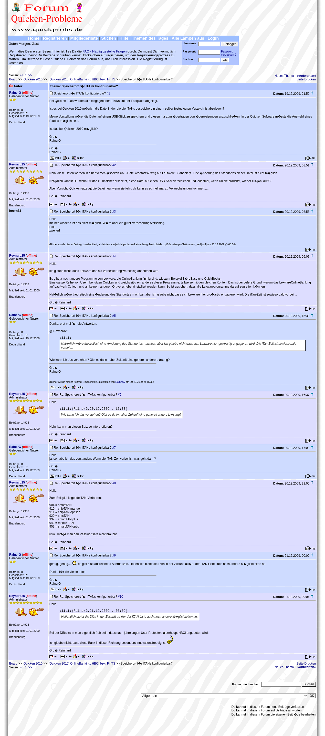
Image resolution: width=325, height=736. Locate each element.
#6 (119, 394)
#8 (114, 483)
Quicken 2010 (33, 79)
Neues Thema (284, 76)
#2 (114, 165)
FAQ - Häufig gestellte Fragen (105, 51)
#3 (114, 211)
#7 (114, 447)
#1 (108, 93)
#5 (114, 316)
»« (306, 76)
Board (13, 79)
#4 (114, 256)
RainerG (15, 92)
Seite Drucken (306, 79)
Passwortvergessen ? (228, 53)
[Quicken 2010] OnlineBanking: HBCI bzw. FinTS (82, 79)
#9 (114, 555)
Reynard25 (17, 164)
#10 (120, 596)
